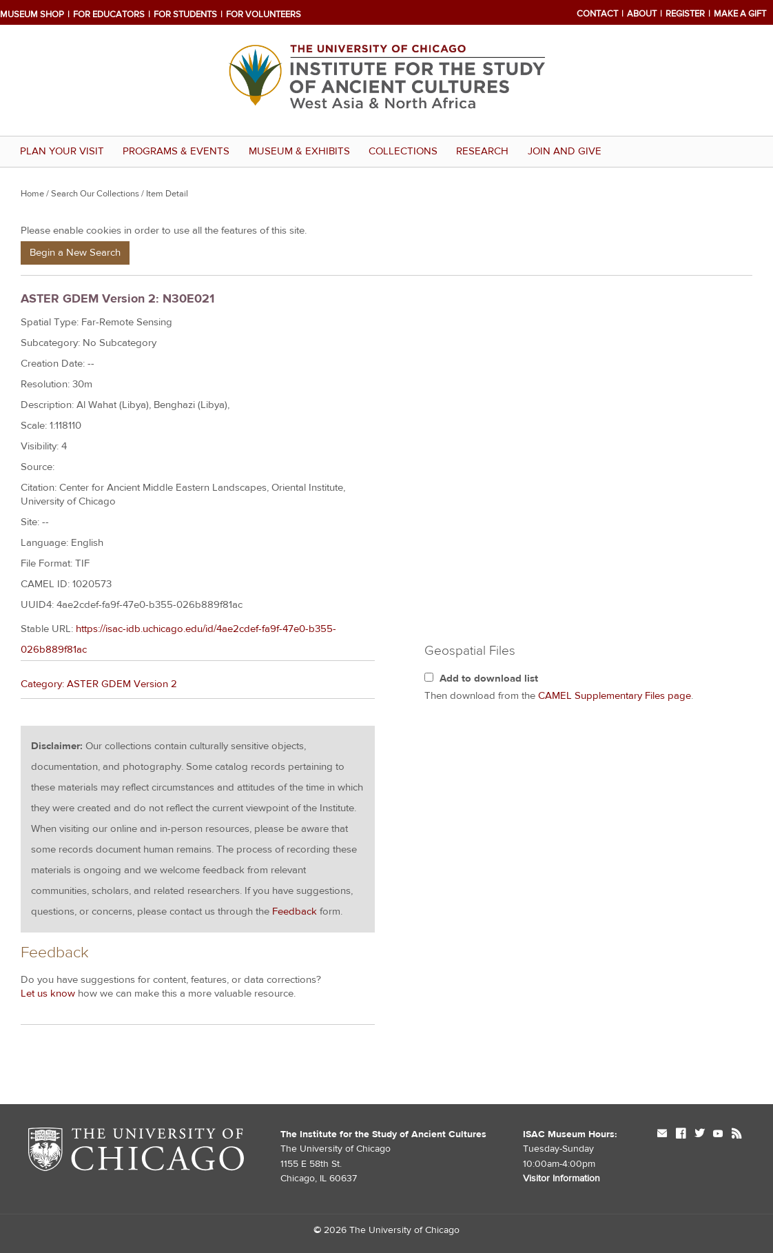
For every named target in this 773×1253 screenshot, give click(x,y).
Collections (403, 151)
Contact (597, 13)
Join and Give (564, 151)
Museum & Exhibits (299, 151)
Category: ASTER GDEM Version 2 (99, 684)
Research (482, 151)
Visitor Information (561, 1178)
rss (736, 1134)
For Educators (109, 14)
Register (685, 13)
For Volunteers (263, 14)
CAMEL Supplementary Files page (614, 695)
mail (662, 1134)
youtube (718, 1134)
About (642, 13)
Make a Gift (740, 13)
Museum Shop (32, 14)
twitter (699, 1134)
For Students (185, 14)
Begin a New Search (75, 252)
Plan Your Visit (62, 151)
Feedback (294, 911)
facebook (681, 1134)
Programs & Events (176, 151)
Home (32, 193)
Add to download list (489, 678)
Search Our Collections (95, 193)
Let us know (48, 993)
